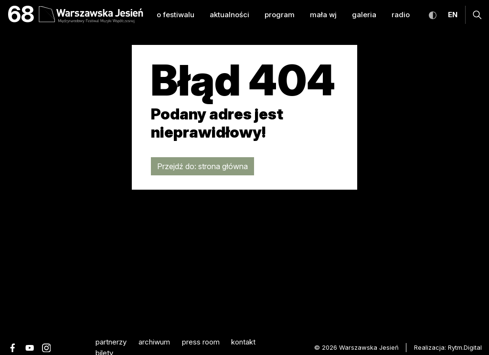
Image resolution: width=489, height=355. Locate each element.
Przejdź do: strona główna (202, 166)
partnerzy (111, 341)
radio (401, 14)
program (280, 14)
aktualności (229, 14)
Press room (201, 341)
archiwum (154, 341)
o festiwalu (175, 14)
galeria (364, 14)
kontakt (243, 341)
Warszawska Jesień (369, 347)
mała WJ (323, 14)
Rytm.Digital (465, 347)
